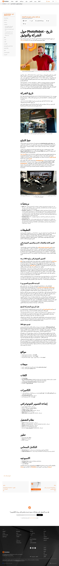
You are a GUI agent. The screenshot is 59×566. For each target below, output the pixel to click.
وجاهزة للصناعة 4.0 (4, 555)
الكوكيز (45, 556)
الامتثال (45, 547)
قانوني (45, 551)
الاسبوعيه (5, 54)
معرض (17, 533)
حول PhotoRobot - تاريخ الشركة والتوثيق (9, 14)
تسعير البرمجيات (18, 542)
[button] (12, 1)
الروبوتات (3, 531)
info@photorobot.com (18, 560)
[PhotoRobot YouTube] (33, 548)
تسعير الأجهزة (18, 540)
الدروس (45, 531)
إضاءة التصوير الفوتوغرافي (8, 46)
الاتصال (39, 1)
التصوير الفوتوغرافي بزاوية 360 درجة (9, 30)
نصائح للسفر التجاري (33, 542)
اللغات (5, 41)
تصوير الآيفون (4, 536)
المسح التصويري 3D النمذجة (9, 31)
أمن (44, 553)
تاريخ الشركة (6, 18)
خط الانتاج (5, 20)
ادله (44, 533)
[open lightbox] (38, 56)
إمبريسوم (33, 556)
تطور (5, 50)
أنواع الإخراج (18, 531)
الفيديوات (45, 536)
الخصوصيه (45, 554)
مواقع (5, 37)
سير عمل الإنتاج (32, 533)
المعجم (37, 556)
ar (53, 1)
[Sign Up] (40, 515)
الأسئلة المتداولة (46, 538)
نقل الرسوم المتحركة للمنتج (9, 33)
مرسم (35, 1)
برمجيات (5, 22)
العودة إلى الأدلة (7, 475)
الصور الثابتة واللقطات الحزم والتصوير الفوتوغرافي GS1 (9, 27)
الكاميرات (5, 43)
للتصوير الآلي (22, 40)
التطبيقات (5, 24)
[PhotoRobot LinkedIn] (35, 548)
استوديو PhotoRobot (33, 539)
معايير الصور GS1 (18, 534)
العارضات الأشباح (5, 534)
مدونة (44, 534)
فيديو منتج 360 (7, 35)
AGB (30, 556)
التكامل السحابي (6, 52)
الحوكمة (45, 549)
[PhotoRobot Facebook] (30, 548)
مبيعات (5, 39)
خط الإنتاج (31, 531)
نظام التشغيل (6, 48)
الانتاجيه (31, 534)
